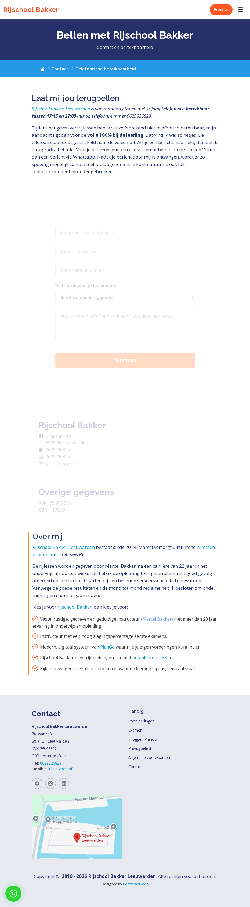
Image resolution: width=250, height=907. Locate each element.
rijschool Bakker (74, 607)
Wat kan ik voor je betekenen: (85, 291)
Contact (60, 69)
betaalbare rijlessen (152, 658)
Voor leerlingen (141, 721)
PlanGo (107, 647)
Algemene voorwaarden (149, 758)
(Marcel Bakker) (157, 619)
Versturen (125, 366)
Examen (135, 730)
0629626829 (50, 763)
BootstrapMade (135, 883)
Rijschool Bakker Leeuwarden (61, 109)
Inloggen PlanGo (142, 739)
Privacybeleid (139, 748)
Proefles (221, 9)
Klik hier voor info (59, 768)
